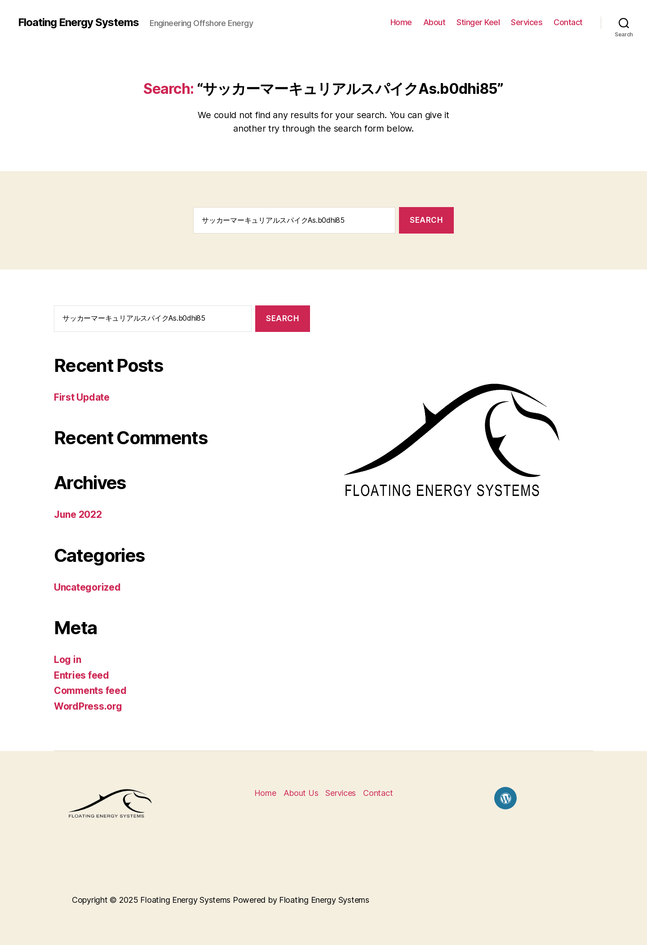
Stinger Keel (478, 22)
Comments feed (90, 690)
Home (401, 22)
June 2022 (78, 514)
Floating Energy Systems (78, 22)
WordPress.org (88, 706)
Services (526, 22)
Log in (67, 659)
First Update (82, 397)
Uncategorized (87, 587)
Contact (568, 22)
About (434, 22)
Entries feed (81, 675)
